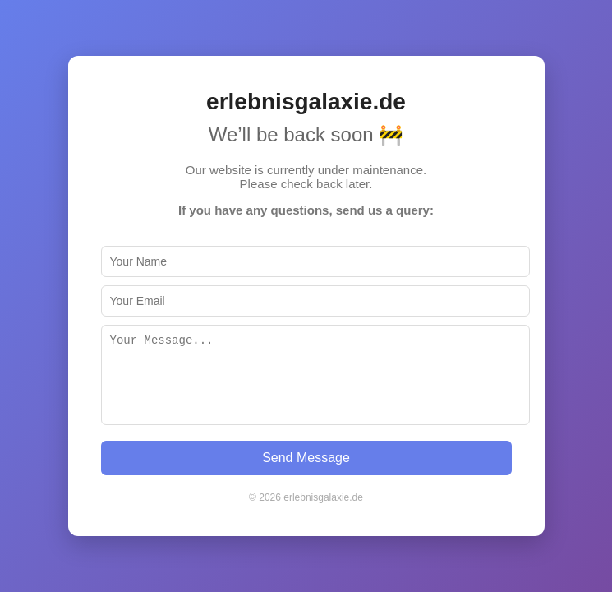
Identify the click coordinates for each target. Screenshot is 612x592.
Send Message (306, 458)
